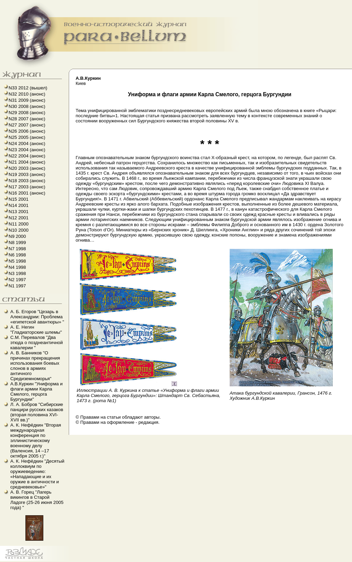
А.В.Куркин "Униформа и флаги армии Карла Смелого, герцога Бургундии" (36, 391)
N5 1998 (17, 261)
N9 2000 (17, 236)
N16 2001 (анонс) (27, 193)
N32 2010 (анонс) (27, 94)
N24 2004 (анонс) (27, 143)
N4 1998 (17, 267)
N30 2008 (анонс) (27, 106)
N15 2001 (19, 199)
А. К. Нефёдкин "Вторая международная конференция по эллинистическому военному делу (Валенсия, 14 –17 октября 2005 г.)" (35, 440)
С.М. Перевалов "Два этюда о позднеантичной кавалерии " (36, 342)
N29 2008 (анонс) (27, 112)
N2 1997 (17, 279)
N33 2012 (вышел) (28, 87)
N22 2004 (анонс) (27, 155)
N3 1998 (17, 273)
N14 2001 (19, 205)
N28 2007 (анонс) (27, 118)
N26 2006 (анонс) (27, 131)
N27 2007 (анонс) (27, 125)
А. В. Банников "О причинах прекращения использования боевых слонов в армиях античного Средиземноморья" (35, 365)
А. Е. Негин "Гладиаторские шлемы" (36, 329)
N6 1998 (17, 254)
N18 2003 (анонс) (27, 180)
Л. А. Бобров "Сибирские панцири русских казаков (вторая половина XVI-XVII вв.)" (36, 412)
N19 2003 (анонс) (27, 174)
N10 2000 (19, 230)
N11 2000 (19, 224)
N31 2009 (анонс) (27, 100)
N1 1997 (17, 285)
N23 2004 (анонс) (27, 149)
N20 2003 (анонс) (27, 168)
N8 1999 (17, 242)
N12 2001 (19, 217)
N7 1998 (17, 248)
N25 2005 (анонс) (27, 137)
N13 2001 (19, 211)
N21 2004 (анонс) (27, 162)
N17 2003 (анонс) (27, 186)
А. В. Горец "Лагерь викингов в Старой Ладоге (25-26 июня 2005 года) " (37, 499)
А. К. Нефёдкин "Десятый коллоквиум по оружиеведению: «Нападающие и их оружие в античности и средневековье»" (37, 474)
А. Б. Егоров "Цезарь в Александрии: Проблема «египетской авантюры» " (37, 316)
